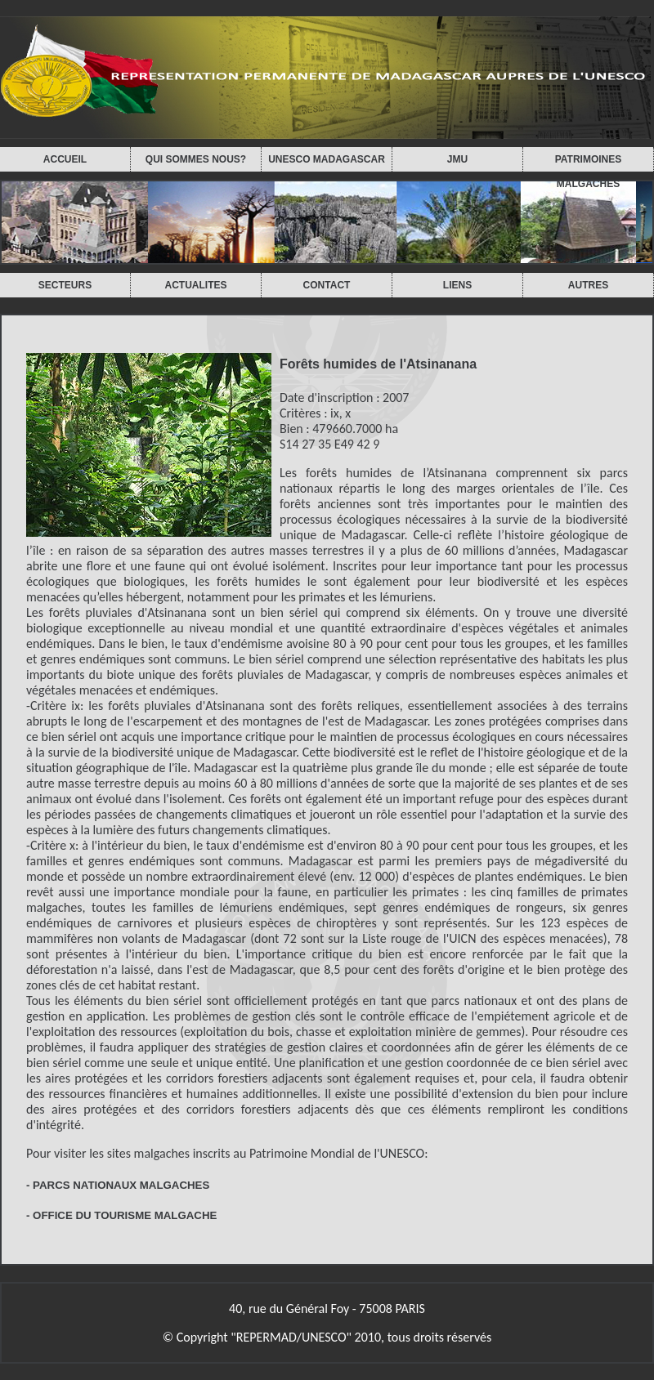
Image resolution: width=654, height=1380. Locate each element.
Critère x (52, 845)
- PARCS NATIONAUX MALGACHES (117, 1185)
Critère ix (55, 705)
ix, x (340, 413)
